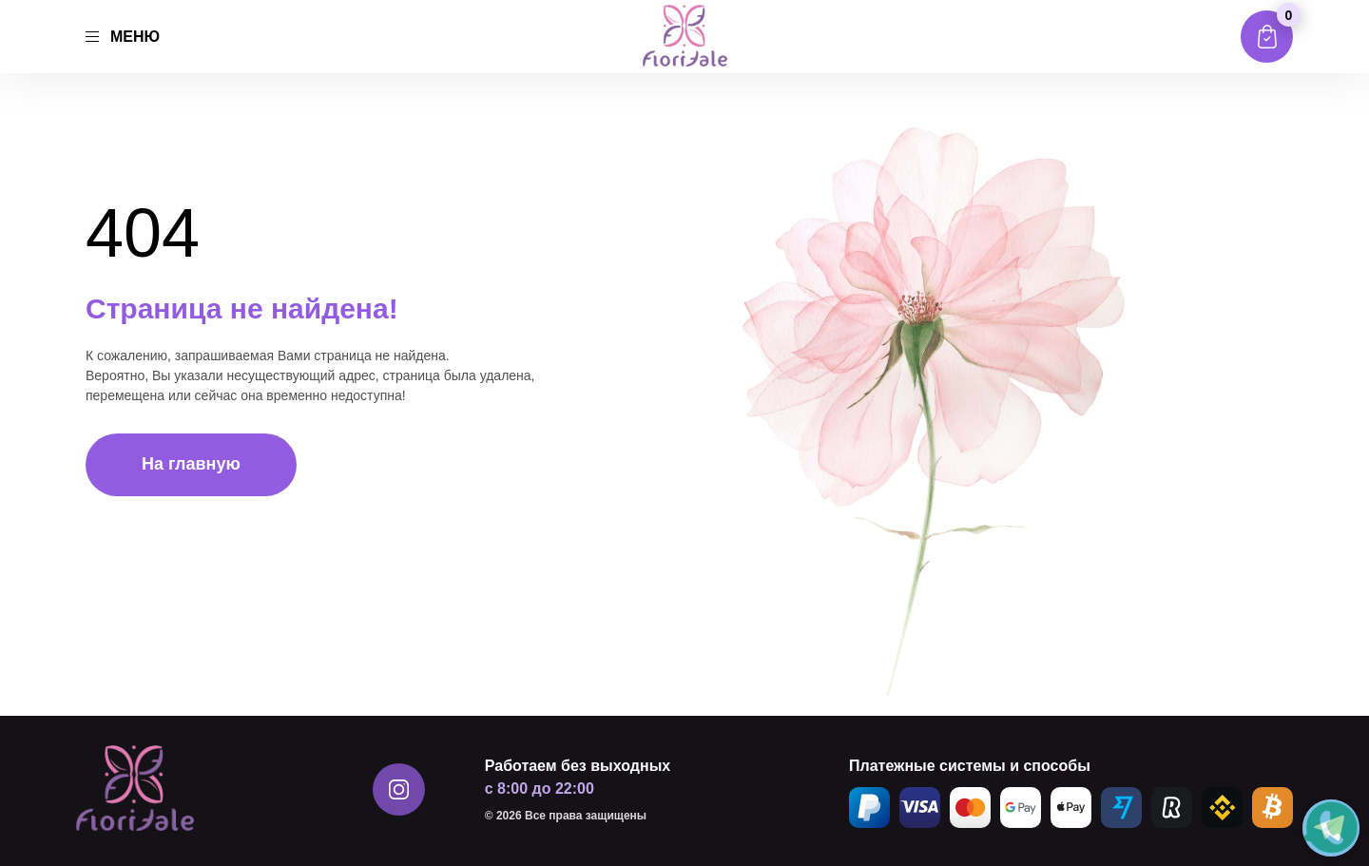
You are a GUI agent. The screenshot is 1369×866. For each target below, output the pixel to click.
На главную (191, 463)
